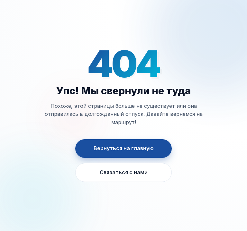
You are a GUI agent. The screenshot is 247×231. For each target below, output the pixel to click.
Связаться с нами (124, 172)
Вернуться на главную (124, 148)
